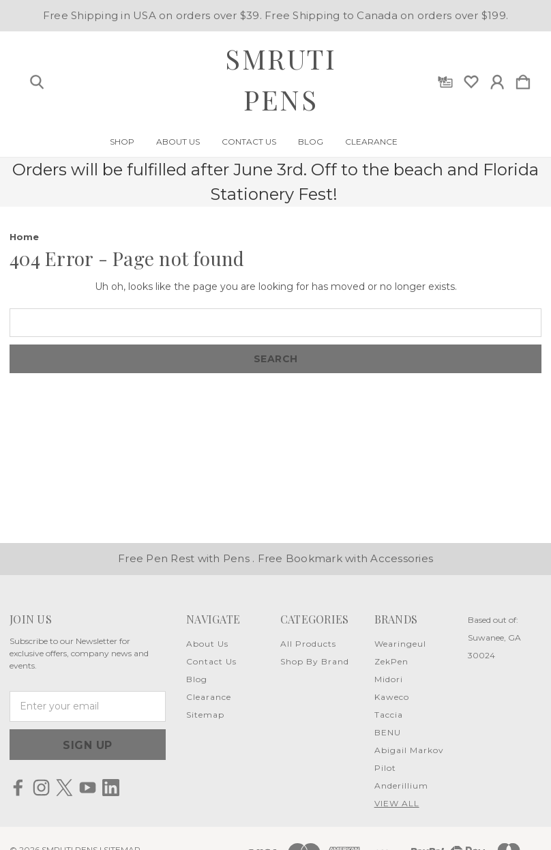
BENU (387, 732)
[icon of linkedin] (110, 787)
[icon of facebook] (18, 787)
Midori (388, 679)
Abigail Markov (409, 750)
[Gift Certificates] (445, 79)
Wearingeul (400, 644)
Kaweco (391, 697)
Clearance (371, 142)
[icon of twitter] (64, 787)
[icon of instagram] (41, 787)
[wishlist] (471, 79)
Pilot (385, 768)
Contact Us (249, 142)
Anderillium (401, 785)
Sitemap (205, 714)
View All (396, 803)
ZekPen (391, 661)
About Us (178, 142)
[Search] (37, 79)
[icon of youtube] (87, 787)
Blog (310, 142)
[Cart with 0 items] (523, 79)
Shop (122, 142)
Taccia (388, 714)
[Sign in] (497, 79)
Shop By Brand (314, 661)
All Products (308, 644)
